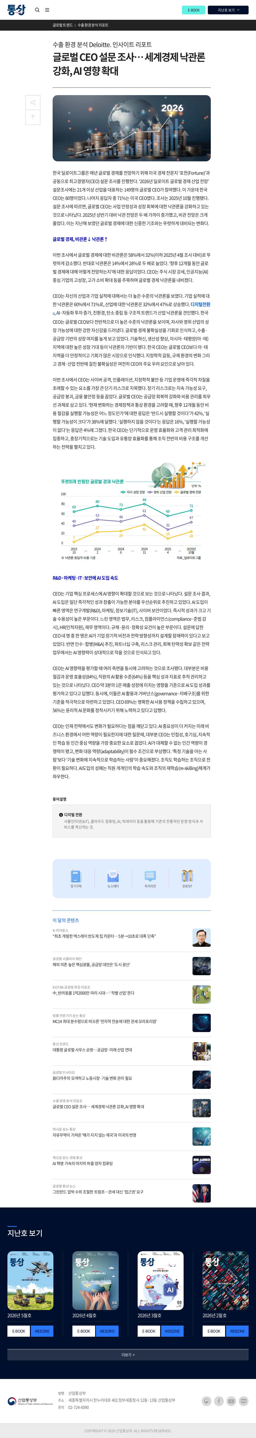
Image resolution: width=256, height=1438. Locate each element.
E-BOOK (193, 9)
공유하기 (32, 102)
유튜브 (231, 1401)
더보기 (126, 1354)
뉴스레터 (113, 886)
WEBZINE (42, 1331)
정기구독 (76, 886)
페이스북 (219, 1401)
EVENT (187, 886)
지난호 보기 (226, 9)
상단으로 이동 (32, 117)
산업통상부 (30, 1401)
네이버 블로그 (244, 1401)
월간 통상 (16, 9)
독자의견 (150, 886)
